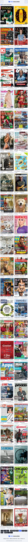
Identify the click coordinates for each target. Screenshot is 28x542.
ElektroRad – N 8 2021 (18, 380)
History (2, 214)
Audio (1, 46)
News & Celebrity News (18, 402)
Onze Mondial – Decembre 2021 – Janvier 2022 (21, 87)
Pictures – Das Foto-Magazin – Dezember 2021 (7, 296)
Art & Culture (16, 465)
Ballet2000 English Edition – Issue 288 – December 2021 (21, 464)
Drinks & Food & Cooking (4, 130)
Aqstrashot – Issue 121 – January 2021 (7, 150)
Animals (16, 214)
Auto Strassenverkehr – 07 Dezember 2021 (21, 129)
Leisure (16, 381)
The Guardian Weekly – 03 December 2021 (21, 24)
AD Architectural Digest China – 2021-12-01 (7, 526)
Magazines (14, 1)
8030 (5, 532)
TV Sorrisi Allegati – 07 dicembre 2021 (7, 338)
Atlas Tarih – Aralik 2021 (18, 526)
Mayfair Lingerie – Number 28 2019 (20, 296)
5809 (14, 530)
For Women (16, 46)
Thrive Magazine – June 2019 (19, 171)
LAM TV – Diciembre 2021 (19, 108)
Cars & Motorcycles (17, 130)
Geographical (3, 193)
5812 (23, 530)
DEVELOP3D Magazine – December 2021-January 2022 (7, 359)
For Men (2, 151)
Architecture (2, 528)
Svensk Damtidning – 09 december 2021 (21, 338)
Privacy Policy (6, 538)
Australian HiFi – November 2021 (6, 171)
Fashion (2, 109)
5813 (26, 530)
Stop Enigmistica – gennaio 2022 (6, 422)
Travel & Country (17, 318)
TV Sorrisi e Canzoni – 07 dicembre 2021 (21, 254)
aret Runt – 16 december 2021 (5, 129)
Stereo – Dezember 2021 (4, 45)
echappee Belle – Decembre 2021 (20, 317)
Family (15, 444)
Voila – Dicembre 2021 (18, 45)
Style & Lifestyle (17, 109)
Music (15, 193)
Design (16, 151)
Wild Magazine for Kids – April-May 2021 (7, 275)
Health (15, 172)
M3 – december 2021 (4, 66)
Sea (1, 465)
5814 (2, 532)
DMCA (19, 538)
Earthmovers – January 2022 (19, 422)
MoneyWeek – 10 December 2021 (20, 275)
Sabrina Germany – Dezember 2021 (6, 108)
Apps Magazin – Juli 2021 (4, 380)
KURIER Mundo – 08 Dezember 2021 (6, 24)
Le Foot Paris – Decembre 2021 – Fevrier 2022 (7, 401)
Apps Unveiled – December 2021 (20, 66)
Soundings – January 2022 (5, 464)
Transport (16, 423)
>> (11, 532)
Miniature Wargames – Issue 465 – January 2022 (7, 443)
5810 (17, 530)
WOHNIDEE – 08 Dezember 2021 (20, 150)
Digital (1, 67)
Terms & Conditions (13, 538)
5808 (11, 530)
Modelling (2, 444)
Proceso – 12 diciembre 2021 (19, 401)
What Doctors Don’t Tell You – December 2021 (7, 317)
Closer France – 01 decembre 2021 (20, 359)
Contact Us (22, 538)
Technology (2, 360)
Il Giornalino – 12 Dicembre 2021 (20, 443)
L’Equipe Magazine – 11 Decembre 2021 (7, 87)
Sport (1, 88)
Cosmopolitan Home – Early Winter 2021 (7, 254)
